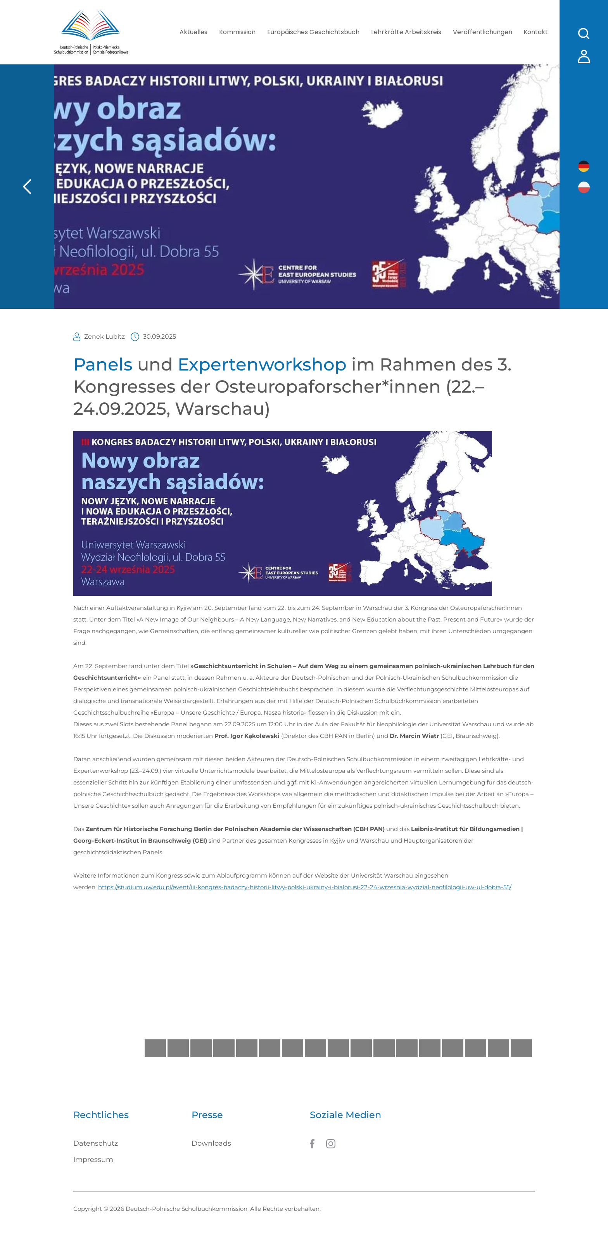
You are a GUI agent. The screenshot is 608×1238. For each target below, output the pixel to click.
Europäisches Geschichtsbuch (313, 32)
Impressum (93, 1159)
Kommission (237, 32)
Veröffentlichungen (482, 32)
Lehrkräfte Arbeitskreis (406, 32)
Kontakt (535, 32)
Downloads (211, 1143)
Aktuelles (193, 32)
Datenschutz (95, 1143)
